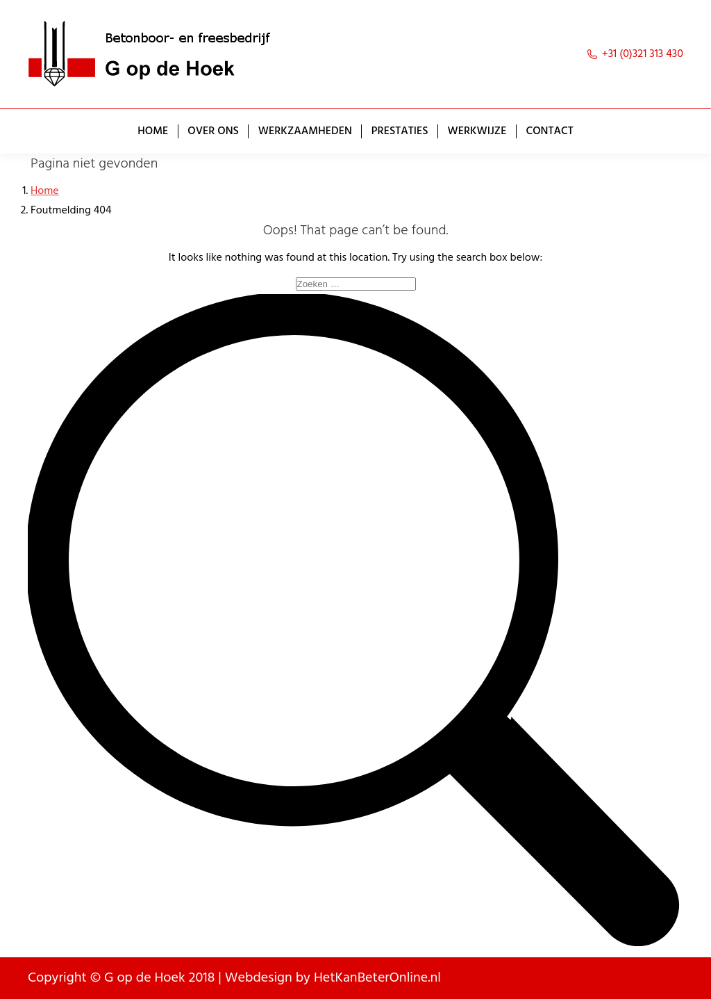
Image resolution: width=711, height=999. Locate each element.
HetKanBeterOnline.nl (377, 978)
